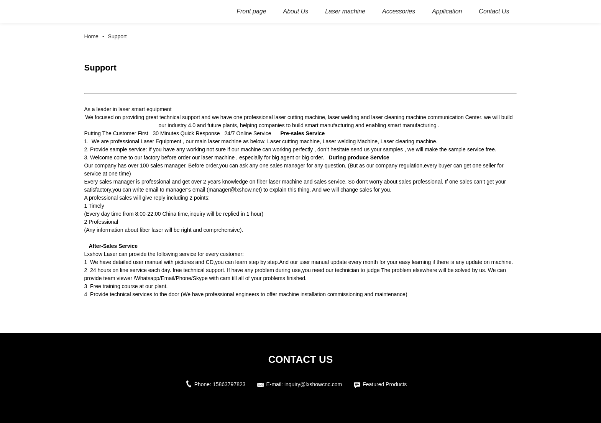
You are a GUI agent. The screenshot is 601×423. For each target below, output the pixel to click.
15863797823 (229, 384)
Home (91, 36)
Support (117, 36)
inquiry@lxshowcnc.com (313, 384)
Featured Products (385, 384)
